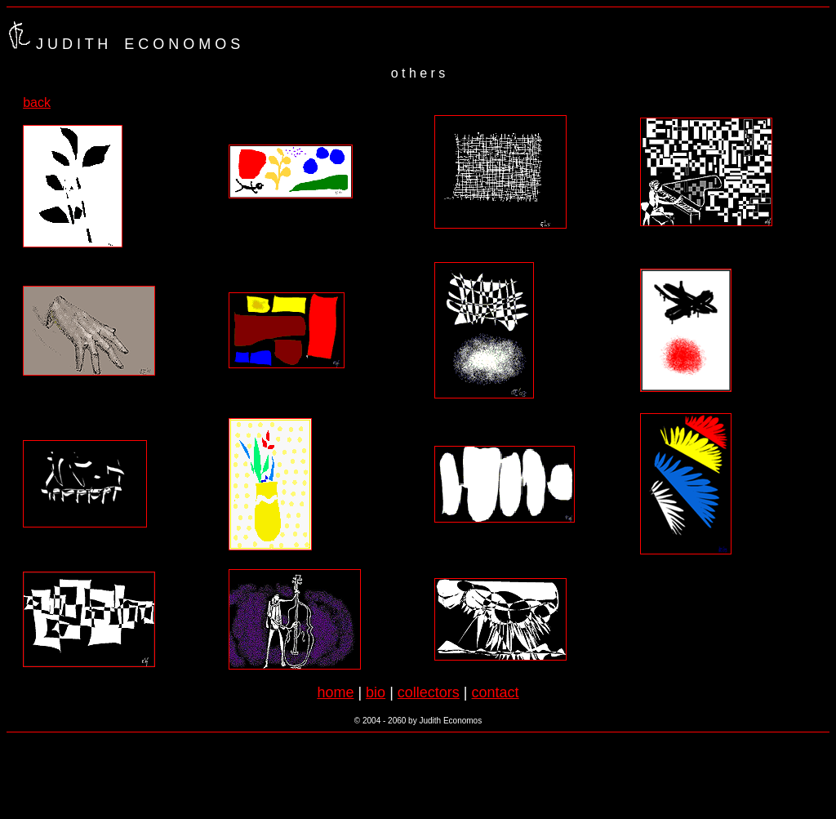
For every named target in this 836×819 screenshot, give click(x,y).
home (335, 692)
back (37, 102)
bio (375, 692)
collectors (429, 692)
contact (495, 692)
